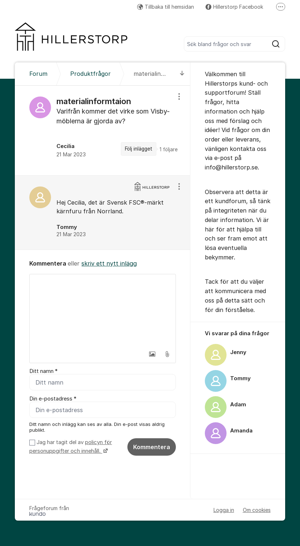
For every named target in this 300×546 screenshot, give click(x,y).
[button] (152, 354)
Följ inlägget (138, 149)
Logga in (224, 510)
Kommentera (151, 447)
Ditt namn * (43, 371)
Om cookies (257, 510)
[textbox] (103, 310)
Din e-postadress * (52, 398)
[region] (102, 130)
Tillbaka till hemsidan (165, 7)
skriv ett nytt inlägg (109, 263)
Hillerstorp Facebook (234, 7)
